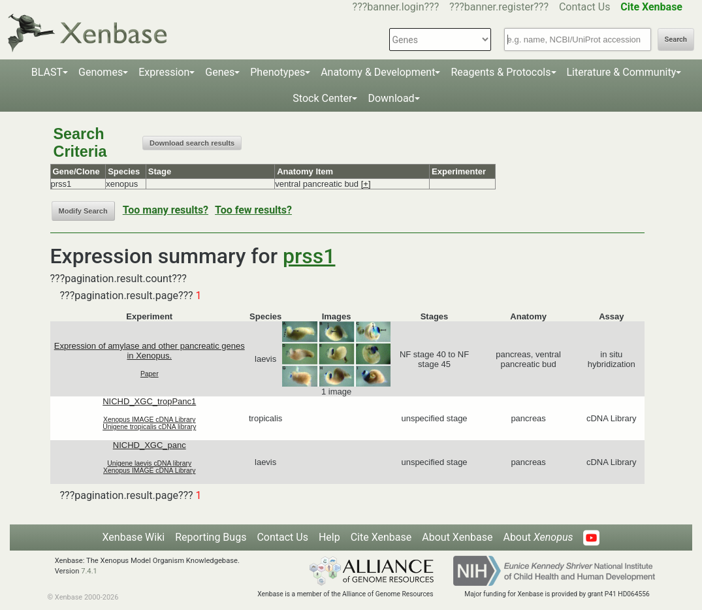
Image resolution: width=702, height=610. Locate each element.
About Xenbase (457, 537)
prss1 (309, 256)
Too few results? (253, 210)
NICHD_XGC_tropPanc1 (149, 401)
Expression (163, 72)
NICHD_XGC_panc (149, 445)
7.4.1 (89, 571)
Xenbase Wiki (134, 537)
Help (329, 537)
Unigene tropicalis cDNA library (149, 426)
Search (676, 39)
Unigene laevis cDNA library (149, 463)
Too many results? (165, 210)
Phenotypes (277, 72)
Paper (149, 373)
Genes (219, 72)
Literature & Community (622, 72)
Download (391, 98)
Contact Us (585, 7)
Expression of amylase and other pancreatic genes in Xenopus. (149, 351)
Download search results (192, 143)
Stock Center (322, 98)
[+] (366, 184)
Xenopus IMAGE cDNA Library (149, 419)
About (538, 537)
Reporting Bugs (210, 537)
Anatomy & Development (378, 72)
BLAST (47, 72)
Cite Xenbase (381, 537)
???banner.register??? (499, 7)
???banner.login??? (396, 7)
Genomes (100, 72)
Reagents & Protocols (500, 72)
